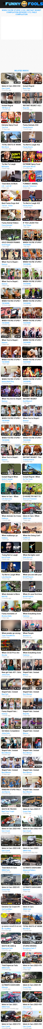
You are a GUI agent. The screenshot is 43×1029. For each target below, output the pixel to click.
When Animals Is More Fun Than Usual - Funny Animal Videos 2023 (11, 594)
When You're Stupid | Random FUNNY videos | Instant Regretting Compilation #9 (11, 457)
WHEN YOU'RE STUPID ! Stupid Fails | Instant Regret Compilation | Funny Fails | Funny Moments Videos (11, 379)
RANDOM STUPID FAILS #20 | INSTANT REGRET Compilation (11, 790)
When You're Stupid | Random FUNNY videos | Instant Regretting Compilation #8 (11, 340)
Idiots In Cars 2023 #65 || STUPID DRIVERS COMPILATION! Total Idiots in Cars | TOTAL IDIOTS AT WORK (11, 829)
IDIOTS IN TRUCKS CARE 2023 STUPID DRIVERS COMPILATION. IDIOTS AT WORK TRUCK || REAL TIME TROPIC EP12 (11, 809)
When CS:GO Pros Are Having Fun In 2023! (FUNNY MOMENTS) (10, 653)
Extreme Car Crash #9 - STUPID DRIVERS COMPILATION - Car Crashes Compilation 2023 (11, 907)
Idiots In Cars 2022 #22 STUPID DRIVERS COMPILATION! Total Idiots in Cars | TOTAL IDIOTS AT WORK (11, 86)
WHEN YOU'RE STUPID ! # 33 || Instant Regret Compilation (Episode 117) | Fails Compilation (11, 438)
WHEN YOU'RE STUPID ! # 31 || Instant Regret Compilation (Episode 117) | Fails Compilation (11, 321)
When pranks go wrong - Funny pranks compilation (11, 633)
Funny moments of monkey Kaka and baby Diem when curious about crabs (11, 614)
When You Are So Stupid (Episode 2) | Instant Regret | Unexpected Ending (11, 399)
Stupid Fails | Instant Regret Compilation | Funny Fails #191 (10, 750)
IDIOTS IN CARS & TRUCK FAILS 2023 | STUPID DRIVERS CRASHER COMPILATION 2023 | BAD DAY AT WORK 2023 (11, 946)
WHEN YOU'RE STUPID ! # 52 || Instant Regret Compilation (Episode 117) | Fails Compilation (11, 418)
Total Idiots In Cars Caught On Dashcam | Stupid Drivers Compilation (10, 868)
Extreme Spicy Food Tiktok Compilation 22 (10, 125)
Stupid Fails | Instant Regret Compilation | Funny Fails (10, 692)
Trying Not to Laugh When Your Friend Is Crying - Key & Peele (10, 555)
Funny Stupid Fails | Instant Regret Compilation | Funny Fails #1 (10, 711)
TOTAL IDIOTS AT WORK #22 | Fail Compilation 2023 (11, 145)
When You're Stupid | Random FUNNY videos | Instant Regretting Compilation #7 (11, 262)
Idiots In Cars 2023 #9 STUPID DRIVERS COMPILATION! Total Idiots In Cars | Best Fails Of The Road (10, 887)
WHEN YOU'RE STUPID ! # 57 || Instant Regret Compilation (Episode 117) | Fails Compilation (11, 301)
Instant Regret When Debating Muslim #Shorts (10, 477)
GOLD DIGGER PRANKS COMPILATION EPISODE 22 (11, 242)
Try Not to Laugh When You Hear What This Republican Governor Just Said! (11, 575)
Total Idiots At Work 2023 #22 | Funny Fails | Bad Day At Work (11, 184)
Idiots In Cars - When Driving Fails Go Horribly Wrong (11, 496)
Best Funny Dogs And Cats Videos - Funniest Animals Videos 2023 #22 (11, 203)
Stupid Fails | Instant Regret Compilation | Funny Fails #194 (10, 770)
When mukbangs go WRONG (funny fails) (10, 535)
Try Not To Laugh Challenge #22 (9, 164)
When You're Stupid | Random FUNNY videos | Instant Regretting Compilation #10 (11, 281)
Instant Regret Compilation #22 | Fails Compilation (11, 106)
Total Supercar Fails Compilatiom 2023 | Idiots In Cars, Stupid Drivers (10, 965)
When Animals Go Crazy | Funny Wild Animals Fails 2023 (11, 516)
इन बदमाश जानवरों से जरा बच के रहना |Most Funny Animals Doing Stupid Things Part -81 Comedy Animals (11, 926)
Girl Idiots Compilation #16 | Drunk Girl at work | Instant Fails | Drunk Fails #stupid (11, 731)
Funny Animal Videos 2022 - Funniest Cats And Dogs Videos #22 (10, 223)
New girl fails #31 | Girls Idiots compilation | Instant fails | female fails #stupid (11, 672)
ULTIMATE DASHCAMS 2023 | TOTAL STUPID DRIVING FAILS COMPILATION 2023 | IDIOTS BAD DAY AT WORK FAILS (11, 985)
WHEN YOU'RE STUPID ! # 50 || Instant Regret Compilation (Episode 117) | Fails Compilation (11, 360)
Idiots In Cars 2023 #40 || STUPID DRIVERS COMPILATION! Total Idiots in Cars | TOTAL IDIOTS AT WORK (11, 848)
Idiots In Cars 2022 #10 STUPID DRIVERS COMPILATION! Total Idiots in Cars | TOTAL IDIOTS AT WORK (11, 1024)
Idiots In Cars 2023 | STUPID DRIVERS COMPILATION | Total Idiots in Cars (10, 1004)
